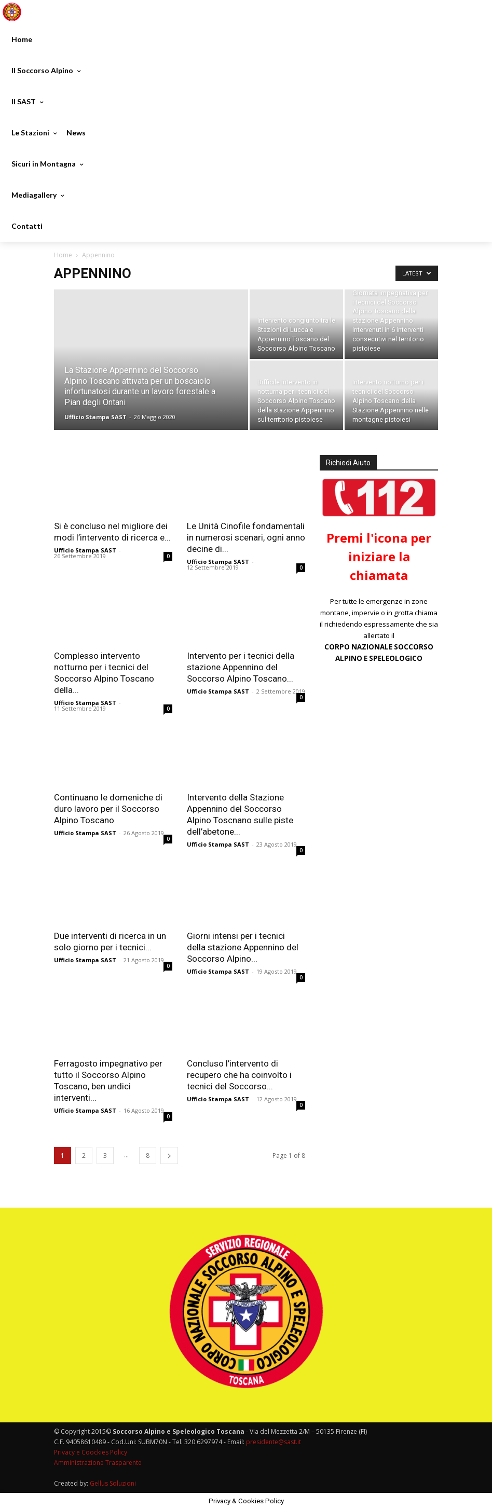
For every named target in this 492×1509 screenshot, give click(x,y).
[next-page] (169, 1155)
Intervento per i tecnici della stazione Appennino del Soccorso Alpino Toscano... (240, 667)
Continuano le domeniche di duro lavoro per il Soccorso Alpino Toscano (108, 808)
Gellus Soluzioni (113, 1483)
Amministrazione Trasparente (98, 1462)
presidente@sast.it (272, 1441)
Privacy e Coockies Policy (90, 1452)
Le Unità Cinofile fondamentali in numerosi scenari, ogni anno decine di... (246, 537)
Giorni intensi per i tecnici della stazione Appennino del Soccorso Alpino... (242, 947)
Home (63, 255)
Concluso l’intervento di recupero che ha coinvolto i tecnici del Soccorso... (239, 1074)
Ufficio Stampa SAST (95, 417)
